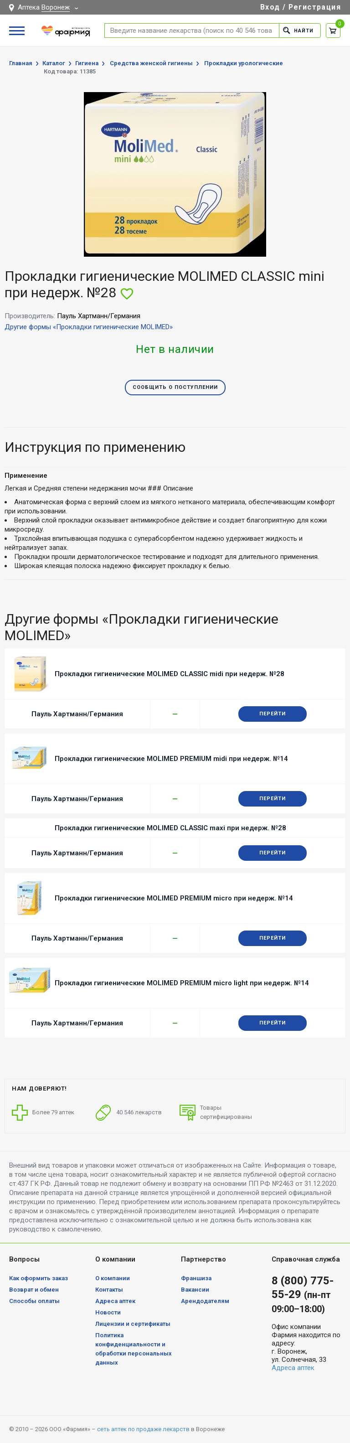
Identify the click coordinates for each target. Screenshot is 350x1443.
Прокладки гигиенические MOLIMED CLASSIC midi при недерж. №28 (169, 674)
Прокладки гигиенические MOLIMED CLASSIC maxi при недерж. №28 (170, 828)
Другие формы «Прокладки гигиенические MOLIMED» (89, 327)
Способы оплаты (34, 1301)
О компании (112, 1278)
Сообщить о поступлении (175, 387)
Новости (108, 1312)
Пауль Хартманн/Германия (77, 714)
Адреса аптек (115, 1301)
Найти (298, 30)
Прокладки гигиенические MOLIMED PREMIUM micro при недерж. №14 (174, 898)
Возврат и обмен (34, 1289)
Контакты (109, 1289)
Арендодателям (205, 1301)
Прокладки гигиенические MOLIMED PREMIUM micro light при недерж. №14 (182, 983)
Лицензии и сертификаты (132, 1323)
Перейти (272, 714)
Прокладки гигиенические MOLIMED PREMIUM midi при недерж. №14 (171, 759)
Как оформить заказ (38, 1278)
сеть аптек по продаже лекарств (143, 1429)
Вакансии (195, 1289)
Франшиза (196, 1278)
